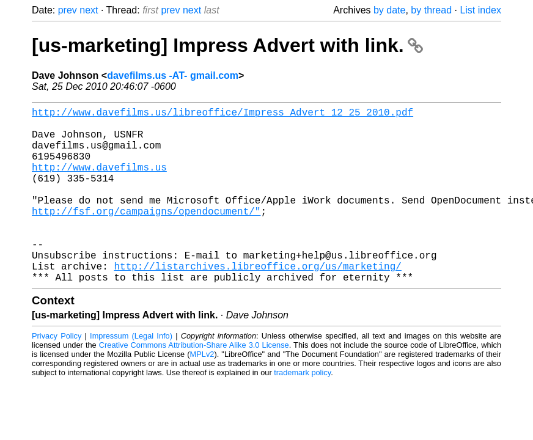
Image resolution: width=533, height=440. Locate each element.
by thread (431, 10)
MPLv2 (202, 393)
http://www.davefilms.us (99, 181)
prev (67, 10)
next (88, 10)
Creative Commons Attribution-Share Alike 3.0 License (194, 384)
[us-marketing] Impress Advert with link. (227, 45)
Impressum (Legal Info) (131, 375)
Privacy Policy (56, 375)
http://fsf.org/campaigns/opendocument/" (146, 235)
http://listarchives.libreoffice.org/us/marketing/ (257, 302)
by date (389, 10)
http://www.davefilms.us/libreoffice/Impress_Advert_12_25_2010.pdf (222, 114)
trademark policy (302, 411)
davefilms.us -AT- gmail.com (172, 75)
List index (480, 10)
